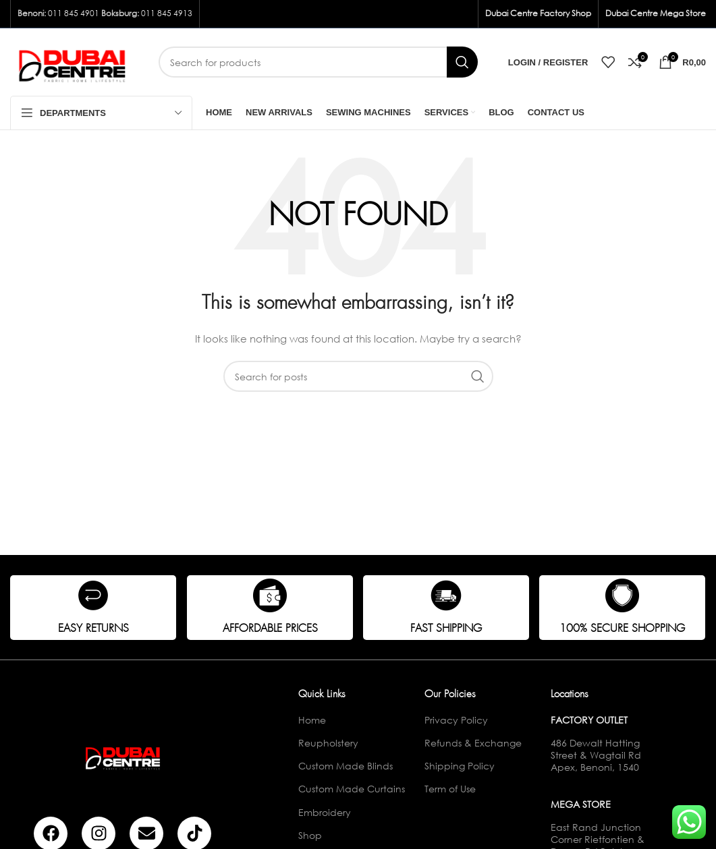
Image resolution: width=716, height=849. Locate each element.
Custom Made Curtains (351, 788)
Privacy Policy (456, 719)
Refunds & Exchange (473, 742)
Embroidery (324, 812)
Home (312, 719)
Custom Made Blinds (345, 765)
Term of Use (450, 788)
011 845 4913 (166, 13)
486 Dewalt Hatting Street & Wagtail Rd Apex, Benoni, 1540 (596, 754)
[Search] (318, 62)
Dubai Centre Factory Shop (538, 13)
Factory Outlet (589, 719)
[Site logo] (74, 61)
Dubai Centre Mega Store (655, 13)
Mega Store (581, 804)
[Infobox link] (93, 607)
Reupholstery (328, 742)
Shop (310, 835)
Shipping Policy (459, 765)
